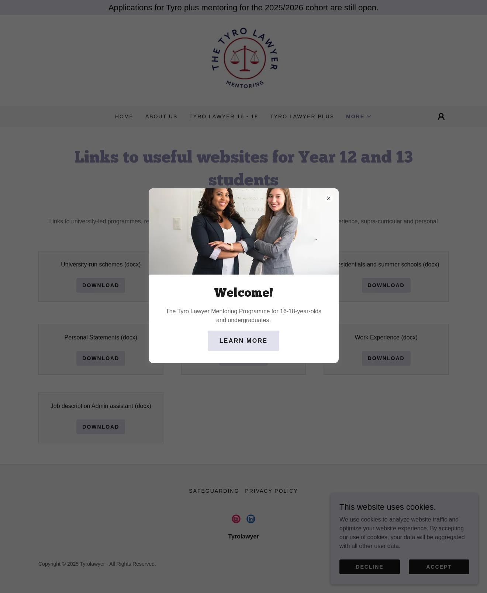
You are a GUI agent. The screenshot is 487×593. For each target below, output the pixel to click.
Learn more (243, 341)
